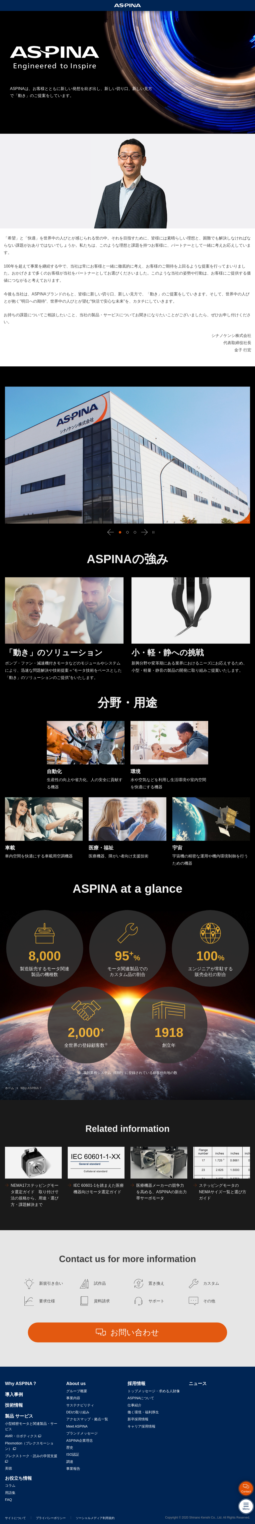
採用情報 (136, 1383)
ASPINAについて (141, 1398)
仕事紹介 (134, 1405)
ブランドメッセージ (82, 1433)
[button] (110, 544)
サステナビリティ (80, 1405)
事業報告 (73, 1469)
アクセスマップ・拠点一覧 (87, 1419)
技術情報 (14, 1405)
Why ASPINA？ (31, 1100)
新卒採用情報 (138, 1419)
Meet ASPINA (77, 1426)
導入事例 (14, 1394)
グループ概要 (76, 1391)
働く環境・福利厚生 (143, 1412)
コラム (10, 1485)
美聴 (8, 1468)
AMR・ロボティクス (23, 1436)
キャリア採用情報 (141, 1426)
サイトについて (15, 1518)
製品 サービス (19, 1416)
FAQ (8, 1500)
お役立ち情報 (18, 1478)
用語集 (10, 1493)
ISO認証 (72, 1454)
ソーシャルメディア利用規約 (95, 1518)
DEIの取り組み (77, 1412)
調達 (69, 1462)
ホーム (9, 1100)
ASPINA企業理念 (79, 1440)
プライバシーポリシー (51, 1518)
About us (76, 1383)
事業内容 (73, 1398)
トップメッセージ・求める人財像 (154, 1391)
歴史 (69, 1447)
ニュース (198, 1383)
